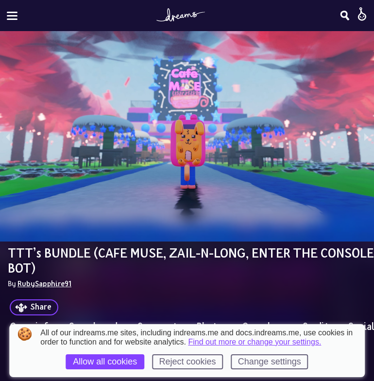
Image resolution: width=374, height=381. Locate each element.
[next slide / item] (366, 136)
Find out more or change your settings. (254, 342)
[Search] (345, 15)
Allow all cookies (105, 361)
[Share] (34, 307)
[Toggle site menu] (12, 15)
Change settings (269, 361)
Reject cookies (187, 361)
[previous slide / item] (8, 136)
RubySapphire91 (44, 283)
